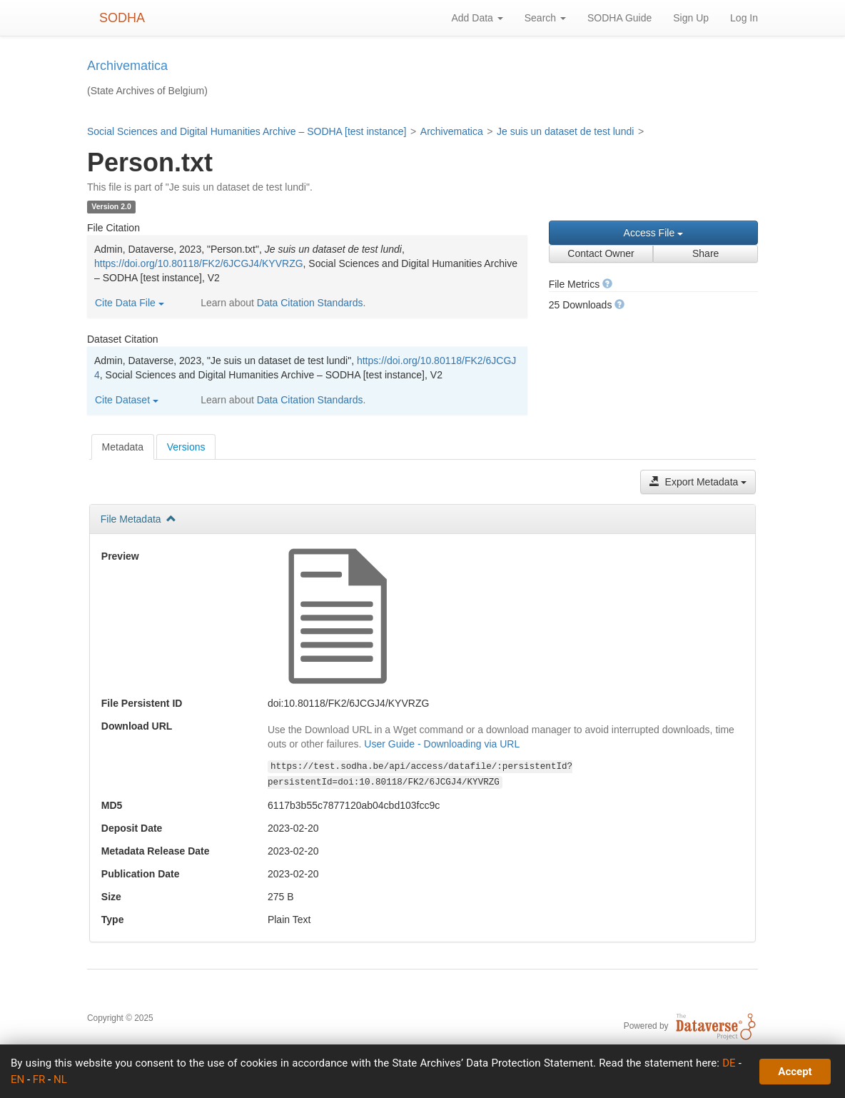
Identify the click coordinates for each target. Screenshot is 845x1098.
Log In (744, 18)
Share (705, 253)
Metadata (122, 447)
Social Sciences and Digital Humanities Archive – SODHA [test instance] (246, 131)
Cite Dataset (126, 400)
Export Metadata (698, 482)
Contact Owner (600, 253)
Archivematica (451, 131)
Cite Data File (129, 302)
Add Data (476, 18)
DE (728, 1063)
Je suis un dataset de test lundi (565, 131)
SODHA (122, 18)
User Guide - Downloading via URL (442, 744)
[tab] (122, 447)
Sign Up (691, 18)
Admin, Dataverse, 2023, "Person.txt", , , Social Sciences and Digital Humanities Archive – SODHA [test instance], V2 (305, 263)
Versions (186, 447)
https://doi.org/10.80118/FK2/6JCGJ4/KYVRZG (198, 263)
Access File (653, 232)
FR (39, 1079)
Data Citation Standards (310, 302)
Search (545, 18)
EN (17, 1079)
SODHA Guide (619, 18)
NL (60, 1079)
